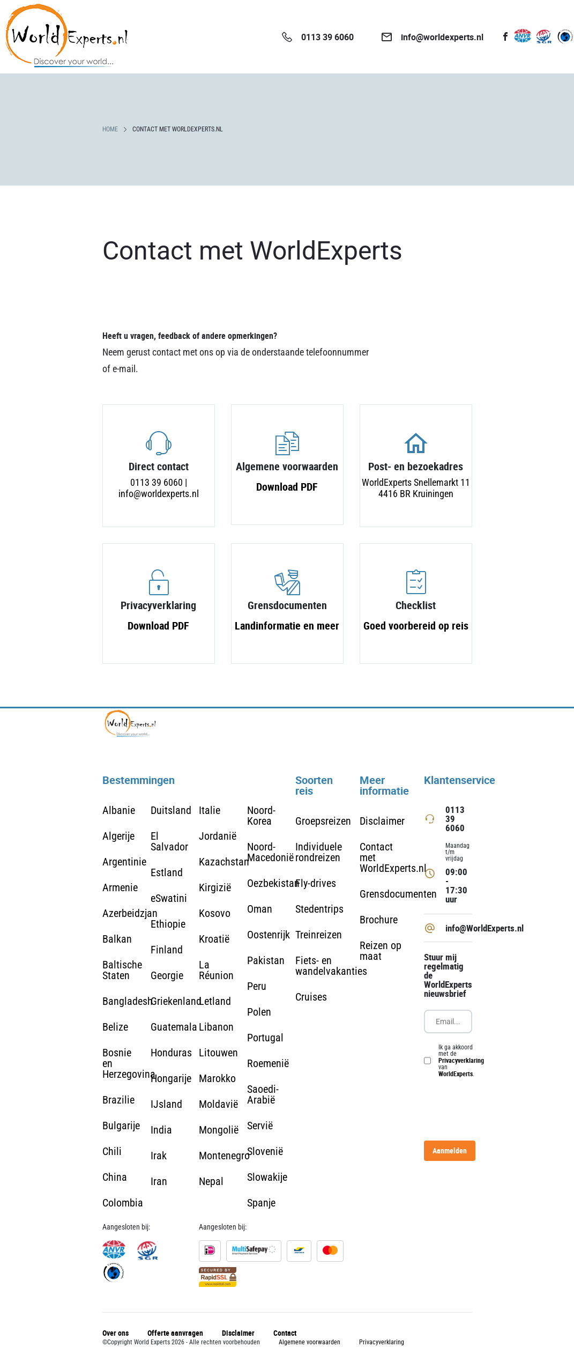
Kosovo (214, 913)
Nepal (211, 1181)
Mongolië (218, 1129)
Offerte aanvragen (175, 1333)
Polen (259, 1011)
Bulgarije (121, 1125)
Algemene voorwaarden (309, 1342)
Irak (159, 1155)
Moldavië (218, 1104)
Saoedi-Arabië (263, 1094)
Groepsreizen (323, 821)
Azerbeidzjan (130, 913)
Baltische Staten (122, 970)
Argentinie (124, 861)
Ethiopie (168, 923)
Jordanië (217, 836)
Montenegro (224, 1155)
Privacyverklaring (461, 1060)
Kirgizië (215, 887)
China (114, 1177)
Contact (284, 1333)
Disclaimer (382, 821)
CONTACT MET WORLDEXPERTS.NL (177, 129)
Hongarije (171, 1078)
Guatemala (174, 1026)
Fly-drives (315, 883)
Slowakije (267, 1177)
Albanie (118, 810)
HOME (110, 129)
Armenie (120, 887)
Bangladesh (127, 1001)
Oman (259, 908)
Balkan (117, 938)
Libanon (216, 1026)
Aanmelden (450, 1150)
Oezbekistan (273, 883)
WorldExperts (455, 1073)
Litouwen (218, 1052)
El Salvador (169, 841)
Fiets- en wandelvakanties (331, 966)
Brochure (379, 919)
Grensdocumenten (398, 893)
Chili (112, 1151)
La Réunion (216, 970)
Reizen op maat (380, 951)
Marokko (217, 1078)
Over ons (115, 1333)
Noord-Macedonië (270, 852)
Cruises (311, 996)
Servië (260, 1125)
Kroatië (214, 938)
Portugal (265, 1037)
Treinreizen (318, 934)
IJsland (166, 1104)
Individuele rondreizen (318, 852)
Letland (215, 1001)
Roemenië (268, 1063)
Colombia (122, 1202)
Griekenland (176, 1001)
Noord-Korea (261, 815)
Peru (256, 986)
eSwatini (169, 898)
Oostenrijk (268, 934)
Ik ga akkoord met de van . (461, 1060)
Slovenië (265, 1151)
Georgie (167, 975)
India (161, 1129)
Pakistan (266, 960)
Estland (167, 872)
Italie (209, 810)
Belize (115, 1026)
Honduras (171, 1052)
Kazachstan (224, 861)
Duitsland (171, 810)
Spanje (261, 1202)
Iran (159, 1181)
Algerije (118, 836)
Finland (167, 949)
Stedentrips (319, 908)
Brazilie (118, 1099)
